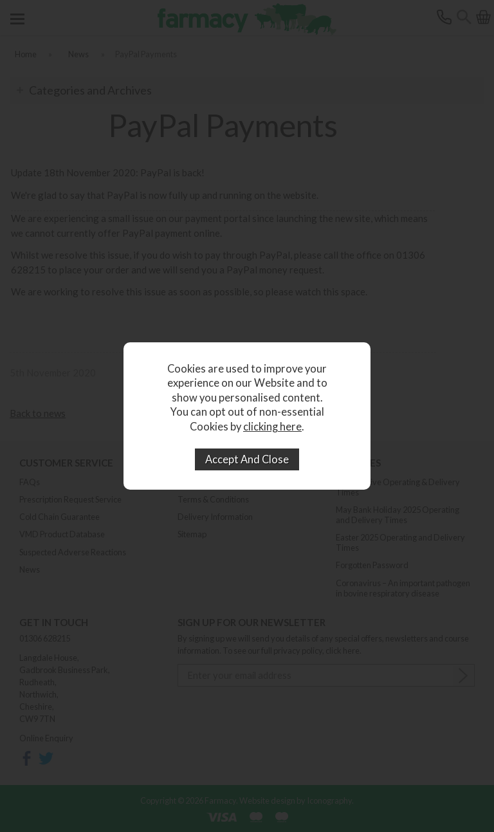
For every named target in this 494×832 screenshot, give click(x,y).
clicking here (272, 426)
